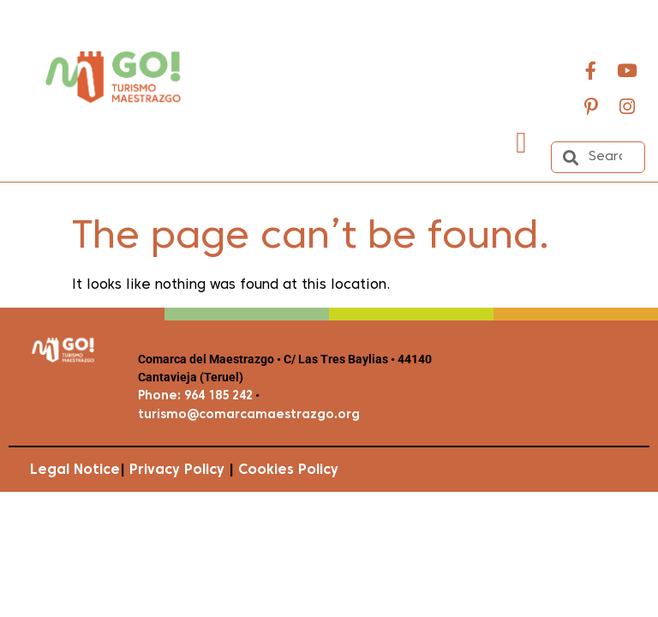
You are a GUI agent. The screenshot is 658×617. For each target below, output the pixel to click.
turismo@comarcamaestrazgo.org (249, 415)
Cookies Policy (288, 470)
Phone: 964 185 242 (195, 396)
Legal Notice (75, 470)
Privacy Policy (176, 470)
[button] (521, 143)
